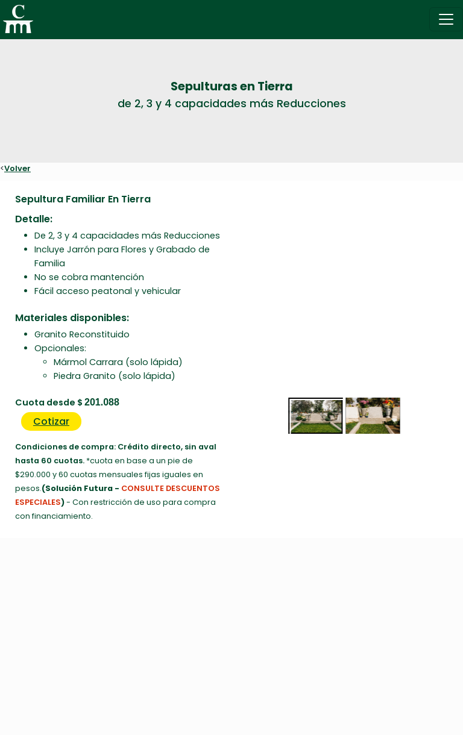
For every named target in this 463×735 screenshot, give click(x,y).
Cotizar (51, 421)
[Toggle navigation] (446, 19)
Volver (17, 168)
